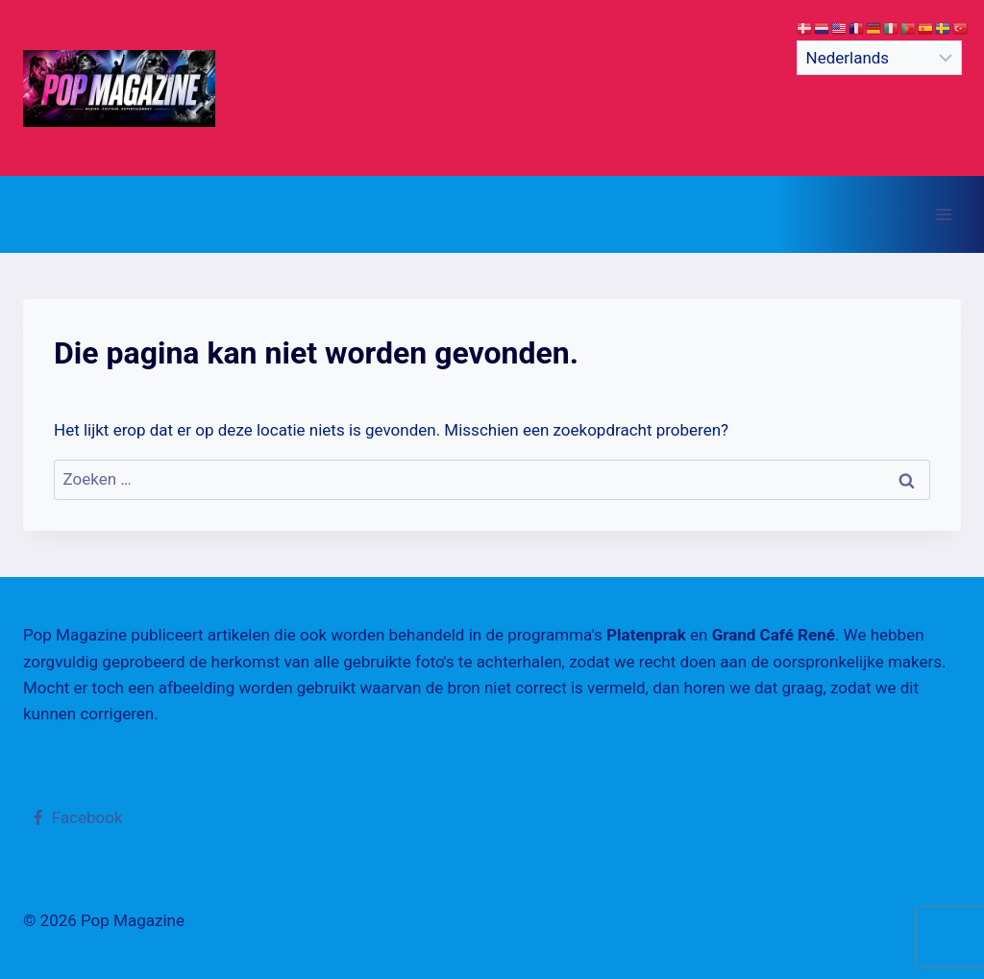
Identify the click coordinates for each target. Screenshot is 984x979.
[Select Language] (879, 57)
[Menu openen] (943, 214)
